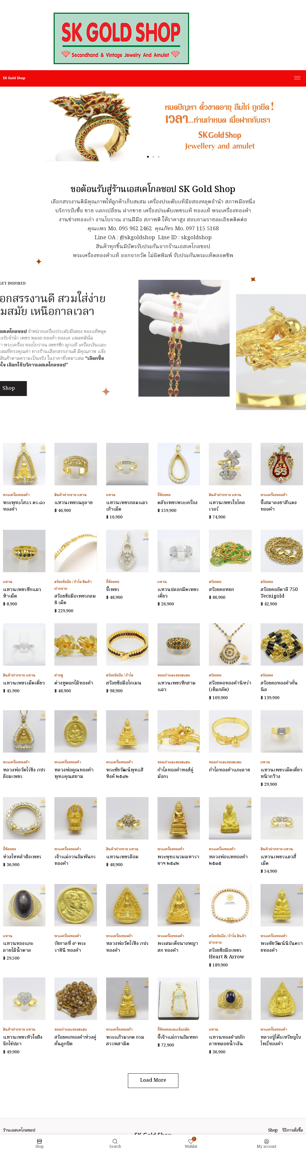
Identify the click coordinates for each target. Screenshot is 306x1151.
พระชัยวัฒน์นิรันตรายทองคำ (282, 947)
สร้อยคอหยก (221, 590)
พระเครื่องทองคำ (16, 495)
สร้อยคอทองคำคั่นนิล (279, 686)
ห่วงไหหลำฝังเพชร (22, 857)
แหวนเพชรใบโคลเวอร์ (227, 506)
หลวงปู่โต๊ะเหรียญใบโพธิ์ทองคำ (281, 1041)
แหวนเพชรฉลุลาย (73, 503)
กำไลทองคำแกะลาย (229, 770)
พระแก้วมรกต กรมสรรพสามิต (125, 1041)
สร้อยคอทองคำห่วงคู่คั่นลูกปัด (75, 1041)
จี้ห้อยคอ (164, 495)
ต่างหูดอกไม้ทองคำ (73, 683)
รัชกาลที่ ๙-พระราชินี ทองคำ (70, 947)
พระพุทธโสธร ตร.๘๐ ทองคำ (24, 506)
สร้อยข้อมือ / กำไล (68, 582)
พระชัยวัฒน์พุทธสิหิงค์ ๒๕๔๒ (124, 773)
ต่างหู (58, 675)
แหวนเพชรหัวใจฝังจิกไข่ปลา (22, 1041)
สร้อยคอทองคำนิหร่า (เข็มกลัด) (230, 686)
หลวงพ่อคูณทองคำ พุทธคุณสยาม (74, 773)
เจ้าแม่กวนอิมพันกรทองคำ (75, 860)
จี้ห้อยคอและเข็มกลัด (173, 1029)
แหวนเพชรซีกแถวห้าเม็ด (22, 593)
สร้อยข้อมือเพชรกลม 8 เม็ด (75, 600)
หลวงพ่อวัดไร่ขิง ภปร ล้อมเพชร (24, 773)
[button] (148, 157)
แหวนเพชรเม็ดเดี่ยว (24, 683)
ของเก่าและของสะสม (173, 675)
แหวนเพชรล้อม (122, 857)
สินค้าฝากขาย (65, 495)
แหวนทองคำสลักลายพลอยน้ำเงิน (227, 1041)
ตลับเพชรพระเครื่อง (177, 503)
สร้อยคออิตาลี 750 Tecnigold (279, 593)
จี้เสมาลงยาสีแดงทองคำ (279, 506)
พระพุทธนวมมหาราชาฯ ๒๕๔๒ (178, 860)
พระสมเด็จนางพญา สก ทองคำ (177, 947)
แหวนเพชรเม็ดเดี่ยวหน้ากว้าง (281, 773)
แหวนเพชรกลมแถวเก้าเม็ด (127, 506)
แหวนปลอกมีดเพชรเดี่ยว (178, 593)
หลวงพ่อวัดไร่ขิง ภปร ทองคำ (127, 947)
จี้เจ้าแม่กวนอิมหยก (177, 1037)
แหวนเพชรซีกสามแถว (176, 686)
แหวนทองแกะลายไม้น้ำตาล (18, 947)
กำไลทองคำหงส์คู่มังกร (175, 773)
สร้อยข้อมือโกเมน (123, 683)
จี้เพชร (112, 590)
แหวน (82, 495)
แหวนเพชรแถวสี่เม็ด (278, 860)
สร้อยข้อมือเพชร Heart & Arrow (226, 954)
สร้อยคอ (215, 582)
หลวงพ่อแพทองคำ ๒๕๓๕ (228, 860)
